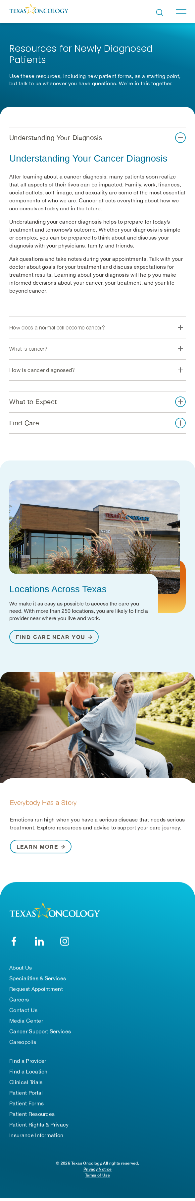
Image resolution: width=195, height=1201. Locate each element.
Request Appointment (36, 992)
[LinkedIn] (39, 944)
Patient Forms (26, 1106)
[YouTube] (64, 944)
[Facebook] (13, 944)
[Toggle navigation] (181, 11)
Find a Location (28, 1074)
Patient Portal (26, 1095)
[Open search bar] (159, 12)
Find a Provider (27, 1064)
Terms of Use (97, 1177)
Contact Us (23, 1013)
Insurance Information (36, 1138)
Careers (19, 1002)
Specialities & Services (37, 981)
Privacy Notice (97, 1171)
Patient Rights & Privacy (39, 1127)
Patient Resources (32, 1117)
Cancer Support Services (40, 1034)
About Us (20, 970)
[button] (97, 139)
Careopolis (22, 1045)
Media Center (26, 1023)
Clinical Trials (26, 1085)
